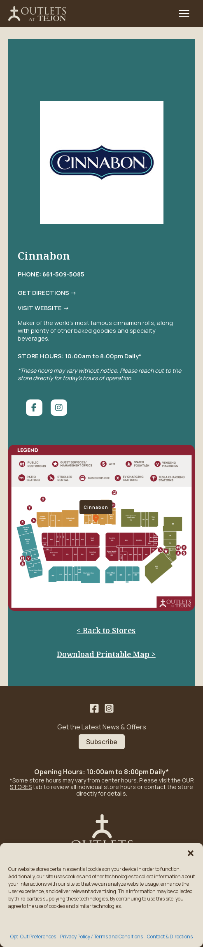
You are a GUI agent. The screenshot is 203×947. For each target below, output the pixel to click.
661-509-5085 (63, 274)
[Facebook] (94, 708)
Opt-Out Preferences (33, 936)
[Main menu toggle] (184, 13)
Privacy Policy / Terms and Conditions (101, 936)
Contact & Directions (170, 936)
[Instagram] (109, 708)
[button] (191, 853)
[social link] (34, 407)
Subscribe (101, 741)
